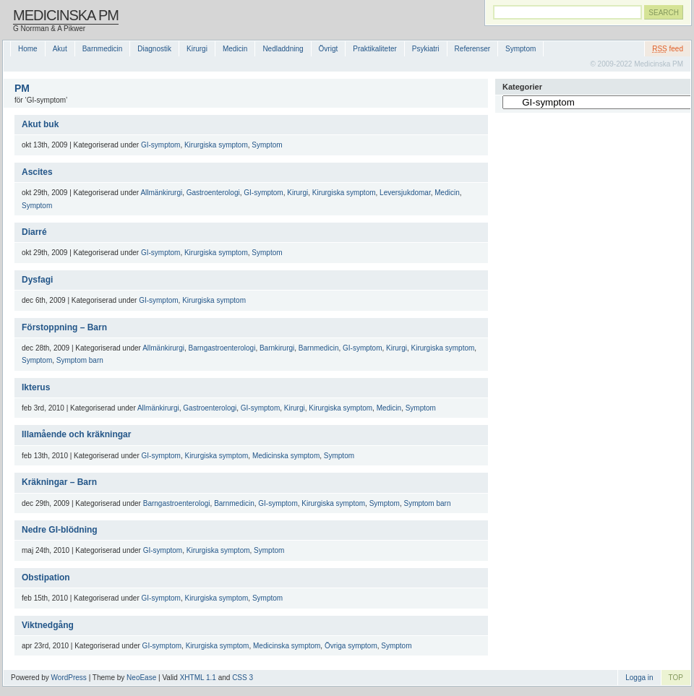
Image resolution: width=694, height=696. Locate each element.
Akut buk (40, 124)
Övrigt (328, 49)
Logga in (639, 678)
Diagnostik (154, 49)
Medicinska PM (66, 15)
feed (667, 49)
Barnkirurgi (277, 348)
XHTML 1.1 (198, 678)
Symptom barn (79, 360)
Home (28, 49)
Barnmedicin (102, 49)
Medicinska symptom (286, 456)
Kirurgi (197, 49)
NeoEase (141, 678)
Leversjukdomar (405, 193)
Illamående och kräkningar (76, 434)
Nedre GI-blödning (60, 530)
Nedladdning (282, 49)
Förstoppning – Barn (64, 327)
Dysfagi (37, 280)
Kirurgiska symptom (216, 145)
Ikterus (36, 387)
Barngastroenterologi (222, 348)
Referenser (472, 49)
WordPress (69, 678)
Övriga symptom (351, 646)
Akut (60, 49)
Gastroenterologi (213, 193)
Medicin (235, 49)
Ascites (37, 172)
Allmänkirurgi (161, 193)
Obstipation (46, 577)
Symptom (520, 49)
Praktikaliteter (375, 49)
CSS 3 (242, 678)
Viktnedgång (48, 625)
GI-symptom (160, 145)
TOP (676, 678)
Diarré (34, 232)
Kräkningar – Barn (59, 482)
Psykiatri (426, 49)
